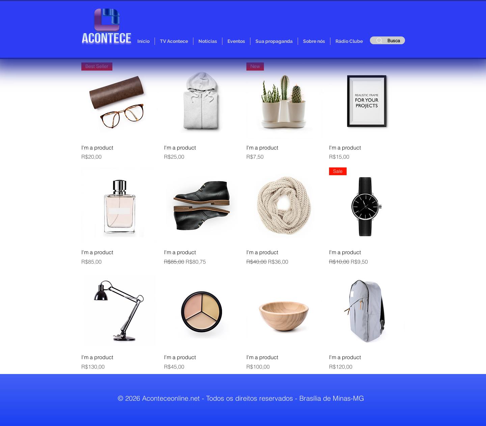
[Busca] (387, 40)
